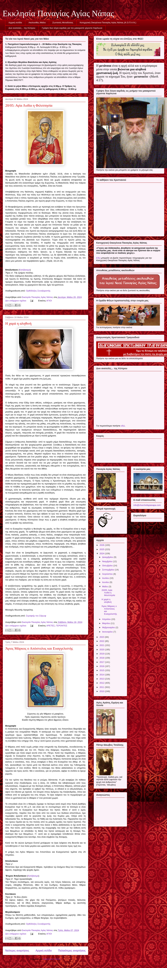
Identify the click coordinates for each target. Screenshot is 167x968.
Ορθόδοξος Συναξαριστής (38, 290)
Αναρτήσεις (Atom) (52, 959)
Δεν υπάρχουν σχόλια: (16, 300)
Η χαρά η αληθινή (18, 323)
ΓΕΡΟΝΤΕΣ (61, 625)
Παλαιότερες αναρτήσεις (72, 950)
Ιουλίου (106, 578)
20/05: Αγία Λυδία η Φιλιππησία (28, 105)
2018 (102, 658)
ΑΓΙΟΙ (49, 300)
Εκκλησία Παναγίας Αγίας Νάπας (58, 13)
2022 (102, 641)
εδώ (123, 426)
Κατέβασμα (24, 270)
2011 (102, 687)
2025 (102, 549)
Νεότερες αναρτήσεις (17, 950)
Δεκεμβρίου (108, 557)
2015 (102, 670)
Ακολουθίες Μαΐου (37, 22)
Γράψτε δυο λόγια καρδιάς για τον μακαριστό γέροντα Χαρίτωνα (72, 28)
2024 (102, 553)
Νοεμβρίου (107, 561)
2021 (102, 645)
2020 (102, 649)
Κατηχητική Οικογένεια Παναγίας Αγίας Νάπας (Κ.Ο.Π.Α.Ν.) (108, 22)
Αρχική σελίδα (15, 22)
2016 (102, 666)
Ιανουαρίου (107, 631)
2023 (102, 637)
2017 (102, 662)
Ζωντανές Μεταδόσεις (62, 22)
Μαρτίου (106, 623)
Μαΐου (105, 586)
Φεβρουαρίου (109, 627)
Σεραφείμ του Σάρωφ (36, 615)
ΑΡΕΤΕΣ (50, 625)
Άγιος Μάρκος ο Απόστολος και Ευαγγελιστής (39, 648)
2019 (102, 653)
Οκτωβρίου (107, 565)
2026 (102, 545)
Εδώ (98, 258)
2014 (102, 674)
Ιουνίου (106, 582)
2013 (102, 679)
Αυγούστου (107, 574)
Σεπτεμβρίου (108, 569)
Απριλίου (106, 619)
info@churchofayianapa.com (147, 505)
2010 (102, 691)
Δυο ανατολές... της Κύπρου (22, 28)
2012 (102, 683)
